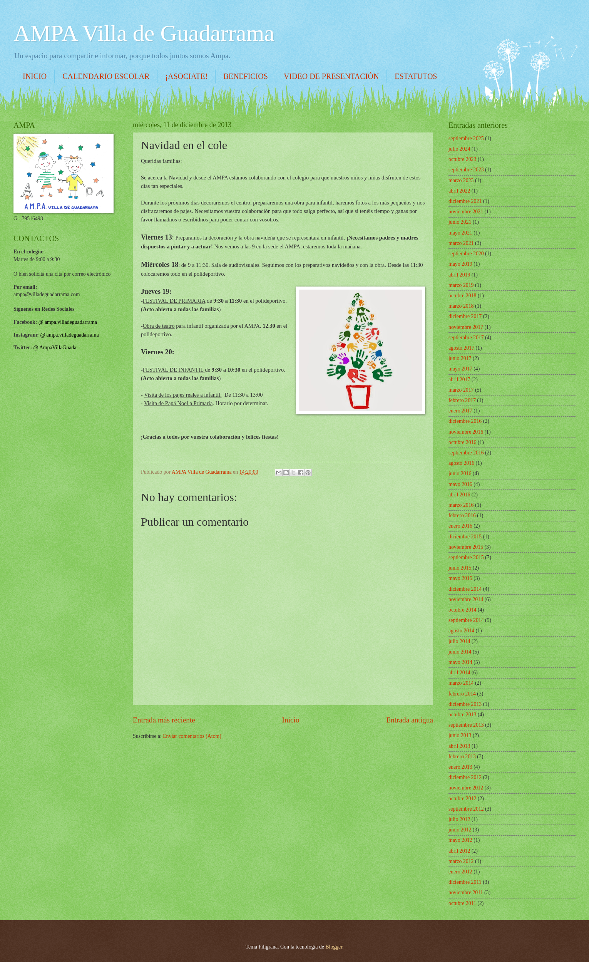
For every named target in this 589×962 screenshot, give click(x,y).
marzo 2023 (461, 180)
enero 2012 (460, 872)
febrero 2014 (462, 694)
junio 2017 (459, 358)
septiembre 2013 (466, 725)
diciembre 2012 (465, 777)
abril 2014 (459, 672)
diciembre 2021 (465, 201)
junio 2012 (459, 830)
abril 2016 (459, 495)
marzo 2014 (461, 683)
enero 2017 (460, 411)
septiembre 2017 (466, 337)
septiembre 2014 (466, 620)
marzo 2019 (461, 285)
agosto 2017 (461, 348)
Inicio (291, 720)
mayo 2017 (460, 369)
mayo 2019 (460, 264)
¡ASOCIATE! (186, 76)
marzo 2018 (461, 306)
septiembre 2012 (466, 809)
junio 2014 (459, 652)
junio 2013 (459, 735)
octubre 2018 (462, 295)
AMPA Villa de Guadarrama (143, 33)
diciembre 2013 (465, 704)
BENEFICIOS (245, 76)
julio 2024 (459, 149)
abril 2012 (459, 851)
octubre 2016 (462, 442)
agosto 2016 (461, 463)
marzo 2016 (461, 505)
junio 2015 (459, 568)
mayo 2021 (460, 233)
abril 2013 (459, 746)
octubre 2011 (462, 903)
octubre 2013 (462, 714)
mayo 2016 (460, 484)
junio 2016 (459, 473)
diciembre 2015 (465, 537)
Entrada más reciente (164, 720)
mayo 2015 (460, 578)
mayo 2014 (460, 662)
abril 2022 (459, 191)
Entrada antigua (409, 720)
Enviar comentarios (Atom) (192, 736)
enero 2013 (460, 767)
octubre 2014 (462, 610)
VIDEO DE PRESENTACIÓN (331, 76)
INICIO (35, 76)
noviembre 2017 (465, 327)
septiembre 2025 (466, 138)
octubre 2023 (462, 159)
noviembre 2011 (465, 892)
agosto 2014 (461, 631)
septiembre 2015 (466, 557)
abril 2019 (459, 275)
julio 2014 (459, 641)
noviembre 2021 (465, 212)
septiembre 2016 (466, 453)
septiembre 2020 (466, 253)
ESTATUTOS (416, 76)
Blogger (333, 947)
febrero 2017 (462, 400)
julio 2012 (459, 819)
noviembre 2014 (465, 599)
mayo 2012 (460, 840)
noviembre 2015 (465, 547)
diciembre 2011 (465, 882)
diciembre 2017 (465, 316)
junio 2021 (459, 222)
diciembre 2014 (465, 589)
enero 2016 (460, 526)
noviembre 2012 (465, 788)
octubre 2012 (462, 798)
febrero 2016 (462, 515)
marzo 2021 (461, 243)
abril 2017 (459, 379)
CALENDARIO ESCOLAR (105, 76)
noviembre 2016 (465, 432)
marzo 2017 (461, 390)
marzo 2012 (461, 861)
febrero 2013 (462, 756)
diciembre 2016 (465, 421)
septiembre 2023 (466, 170)
